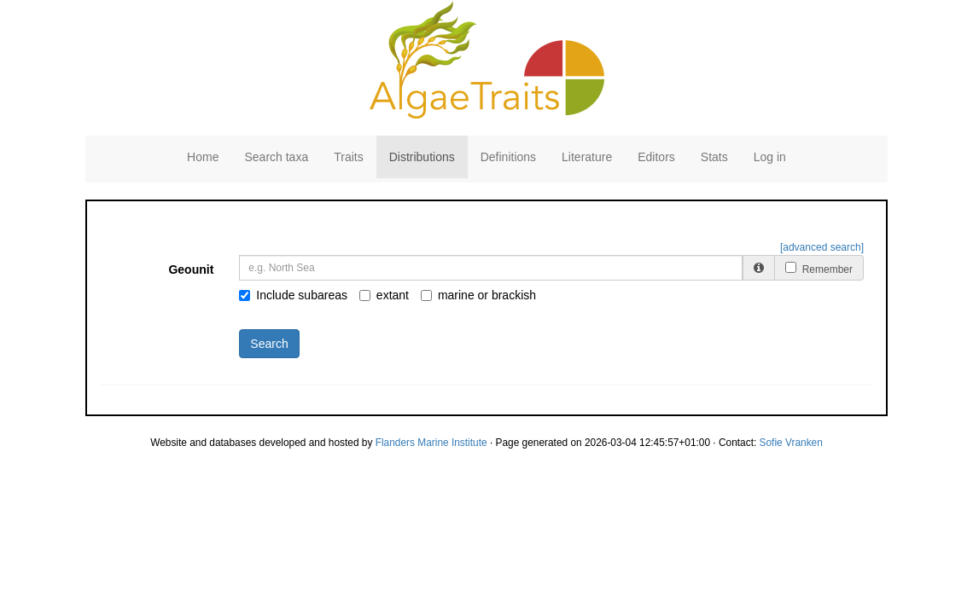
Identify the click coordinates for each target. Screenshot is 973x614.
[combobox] (491, 268)
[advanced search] (822, 247)
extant (384, 295)
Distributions (422, 157)
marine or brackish (478, 295)
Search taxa (276, 157)
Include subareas (293, 295)
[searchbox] (494, 268)
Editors (656, 157)
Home (202, 157)
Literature (587, 157)
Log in (770, 157)
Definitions (508, 157)
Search (269, 343)
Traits (348, 157)
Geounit (190, 269)
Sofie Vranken (791, 443)
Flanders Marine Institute (431, 443)
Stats (714, 157)
